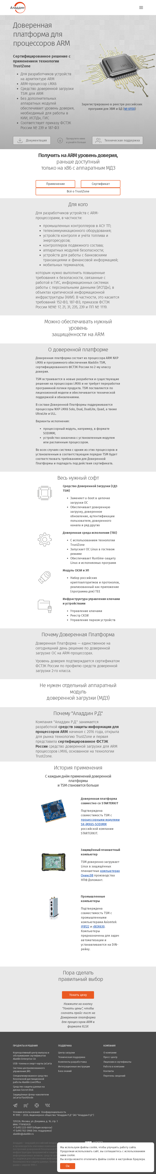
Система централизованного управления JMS (29, 1070)
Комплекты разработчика (72, 1061)
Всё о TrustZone (78, 191)
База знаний (65, 1071)
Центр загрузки (66, 1052)
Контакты (108, 1071)
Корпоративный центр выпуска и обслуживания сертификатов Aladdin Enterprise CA (31, 1055)
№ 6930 (129, 109)
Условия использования (26, 1112)
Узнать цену (78, 995)
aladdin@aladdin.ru (23, 1133)
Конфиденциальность (53, 1112)
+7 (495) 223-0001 (22, 1127)
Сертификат (101, 184)
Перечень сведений (114, 1075)
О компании (109, 1052)
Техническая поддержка (71, 1057)
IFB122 (85, 926)
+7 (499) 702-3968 (22, 1130)
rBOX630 (99, 926)
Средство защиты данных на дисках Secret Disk (29, 1088)
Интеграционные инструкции (74, 1066)
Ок (68, 1166)
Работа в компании (113, 1066)
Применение (55, 184)
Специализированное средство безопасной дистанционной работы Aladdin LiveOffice (30, 1078)
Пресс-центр (110, 1057)
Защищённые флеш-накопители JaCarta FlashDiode (31, 1096)
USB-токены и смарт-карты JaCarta (32, 1063)
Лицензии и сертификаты (117, 1061)
